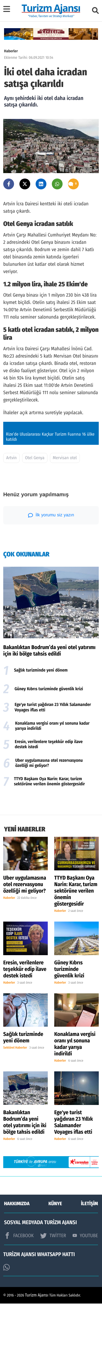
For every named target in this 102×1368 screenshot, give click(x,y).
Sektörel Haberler (15, 1112)
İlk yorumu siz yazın (51, 580)
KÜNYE (55, 1268)
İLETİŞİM (89, 1268)
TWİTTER (53, 1300)
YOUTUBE (85, 1300)
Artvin (11, 522)
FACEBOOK (19, 1300)
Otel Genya (35, 522)
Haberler (11, 51)
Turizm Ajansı (37, 1359)
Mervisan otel (65, 522)
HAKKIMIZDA (16, 1268)
